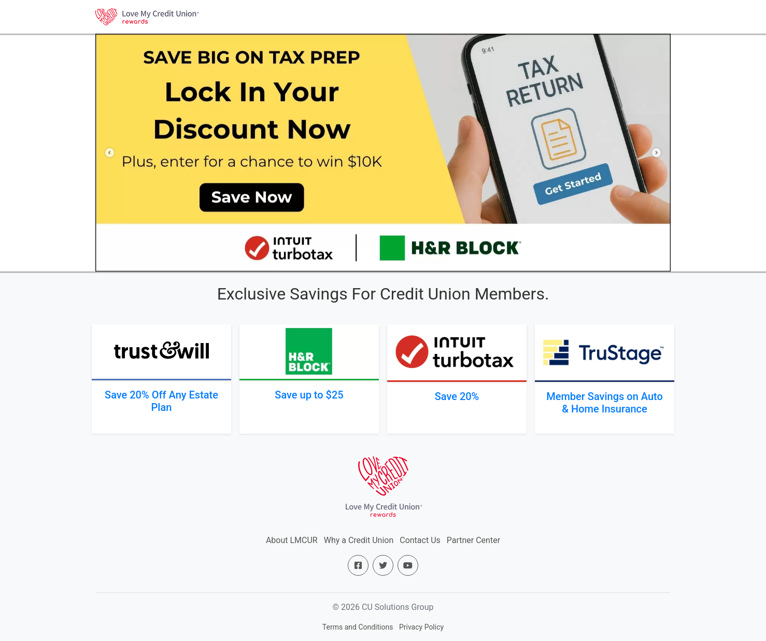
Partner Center (473, 540)
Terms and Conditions (357, 627)
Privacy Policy (421, 627)
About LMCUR (292, 540)
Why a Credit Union (359, 540)
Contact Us (420, 540)
